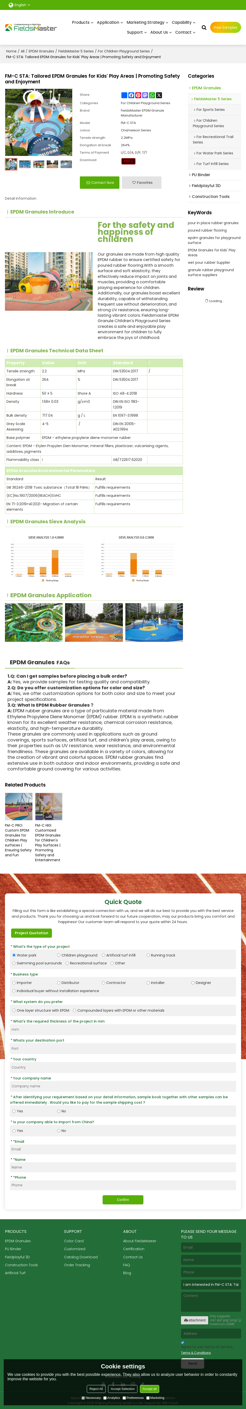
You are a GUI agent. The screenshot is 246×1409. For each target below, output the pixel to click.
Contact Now (102, 182)
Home (11, 50)
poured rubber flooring (207, 230)
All (22, 50)
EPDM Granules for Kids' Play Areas (212, 252)
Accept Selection (123, 1389)
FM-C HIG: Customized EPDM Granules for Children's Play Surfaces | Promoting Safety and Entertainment (48, 842)
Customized (75, 1248)
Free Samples (225, 27)
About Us (159, 32)
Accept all (150, 1389)
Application (108, 22)
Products (80, 22)
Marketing (155, 1398)
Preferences (133, 1398)
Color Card (74, 1240)
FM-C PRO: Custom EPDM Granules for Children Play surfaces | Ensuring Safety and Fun (18, 840)
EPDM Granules (41, 50)
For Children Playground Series (124, 50)
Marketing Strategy (145, 22)
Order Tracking (77, 1265)
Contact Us (133, 1256)
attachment (194, 1320)
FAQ (126, 1265)
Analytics (111, 1398)
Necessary (91, 1398)
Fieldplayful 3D (17, 1256)
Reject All (96, 1389)
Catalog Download (81, 1256)
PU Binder (13, 1248)
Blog (127, 1272)
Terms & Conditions (196, 1352)
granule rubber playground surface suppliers (211, 272)
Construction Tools (21, 1265)
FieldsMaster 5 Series (76, 50)
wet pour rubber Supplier (209, 262)
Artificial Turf (15, 1272)
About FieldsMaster (140, 1240)
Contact (183, 32)
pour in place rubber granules (213, 222)
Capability (182, 22)
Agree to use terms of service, (207, 1348)
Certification (133, 1248)
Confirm (123, 1199)
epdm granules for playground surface (214, 240)
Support (135, 32)
